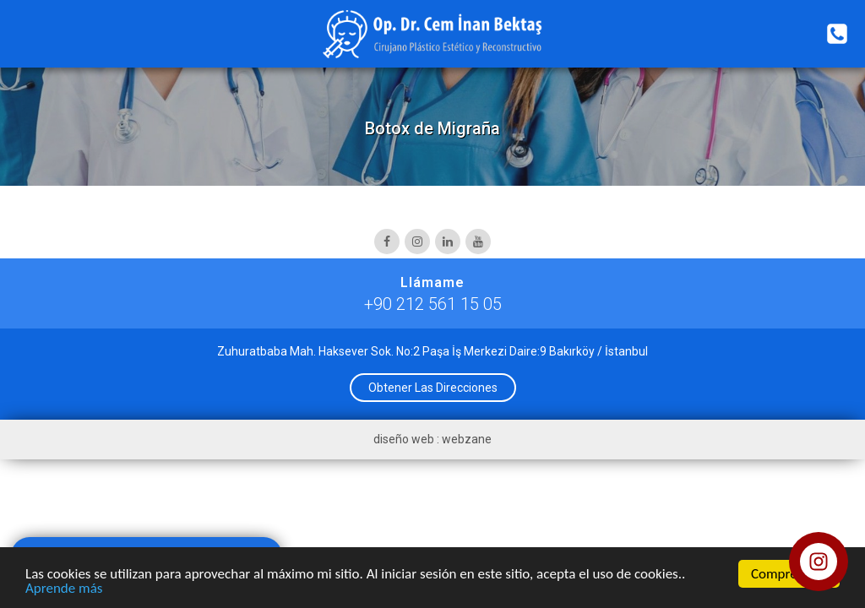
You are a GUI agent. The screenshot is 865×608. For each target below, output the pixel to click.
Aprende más (63, 589)
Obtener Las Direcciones (433, 387)
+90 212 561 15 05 (433, 304)
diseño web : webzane (432, 439)
